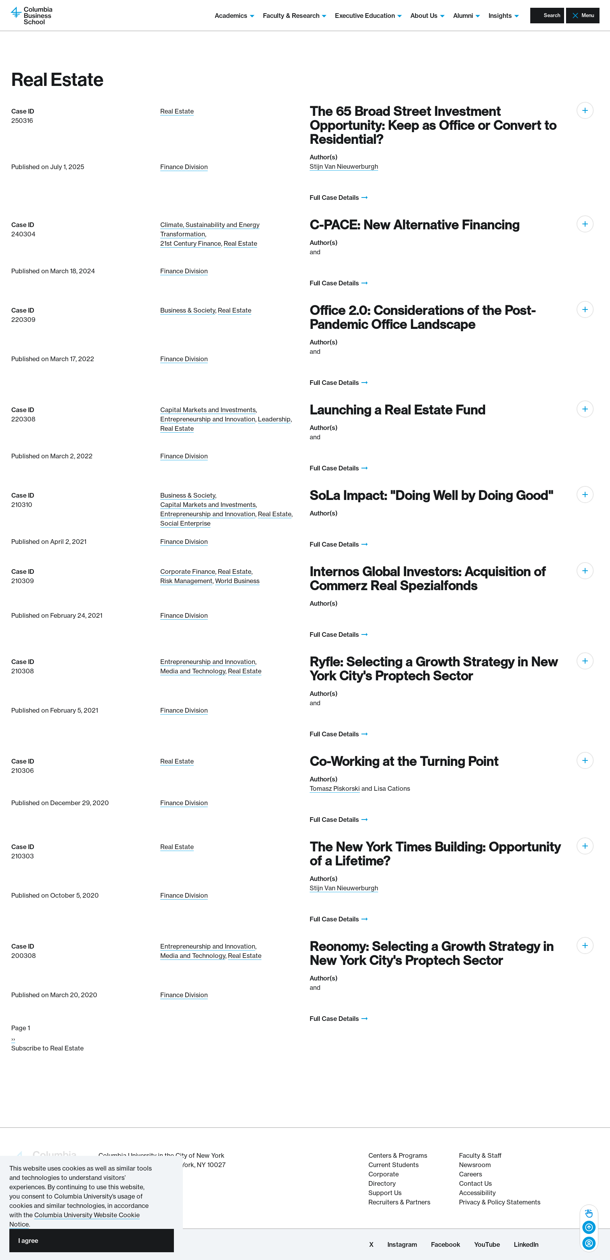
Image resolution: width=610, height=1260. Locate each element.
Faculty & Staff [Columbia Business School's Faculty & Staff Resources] (480, 1155)
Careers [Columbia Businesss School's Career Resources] (470, 1174)
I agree (28, 1240)
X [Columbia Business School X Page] (371, 1244)
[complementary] (589, 1228)
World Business (237, 581)
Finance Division (184, 167)
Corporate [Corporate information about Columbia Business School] (383, 1174)
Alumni (451, 15)
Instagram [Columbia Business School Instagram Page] (402, 1244)
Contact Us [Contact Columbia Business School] (475, 1183)
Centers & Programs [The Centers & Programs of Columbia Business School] (397, 1155)
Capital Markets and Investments (208, 410)
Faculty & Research (279, 15)
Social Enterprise (185, 523)
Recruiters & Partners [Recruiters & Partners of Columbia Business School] (399, 1202)
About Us (412, 15)
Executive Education (353, 15)
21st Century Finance (190, 243)
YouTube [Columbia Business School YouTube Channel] (487, 1244)
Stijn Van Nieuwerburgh (344, 166)
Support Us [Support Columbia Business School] (384, 1193)
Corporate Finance (187, 571)
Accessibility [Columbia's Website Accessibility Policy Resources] (477, 1193)
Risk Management (186, 581)
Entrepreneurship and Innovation (207, 419)
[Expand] (585, 110)
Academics (219, 15)
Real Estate (177, 111)
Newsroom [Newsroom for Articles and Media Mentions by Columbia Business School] (475, 1165)
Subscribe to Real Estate (47, 1048)
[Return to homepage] (36, 15)
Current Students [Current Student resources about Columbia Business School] (393, 1165)
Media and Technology (192, 671)
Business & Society (187, 310)
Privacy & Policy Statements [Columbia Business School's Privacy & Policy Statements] (499, 1202)
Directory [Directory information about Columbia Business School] (382, 1183)
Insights (488, 15)
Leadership (274, 419)
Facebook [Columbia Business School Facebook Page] (445, 1244)
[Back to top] (589, 1227)
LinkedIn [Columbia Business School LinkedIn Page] (526, 1244)
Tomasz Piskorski (335, 788)
